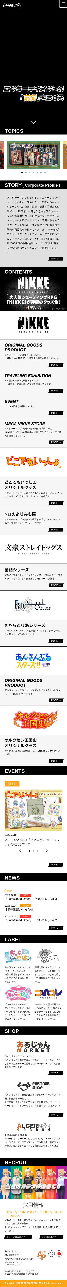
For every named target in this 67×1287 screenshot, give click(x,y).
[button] (22, 172)
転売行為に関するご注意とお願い (19, 1259)
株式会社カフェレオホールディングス (14, 1263)
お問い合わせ (11, 1251)
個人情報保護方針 (13, 1255)
